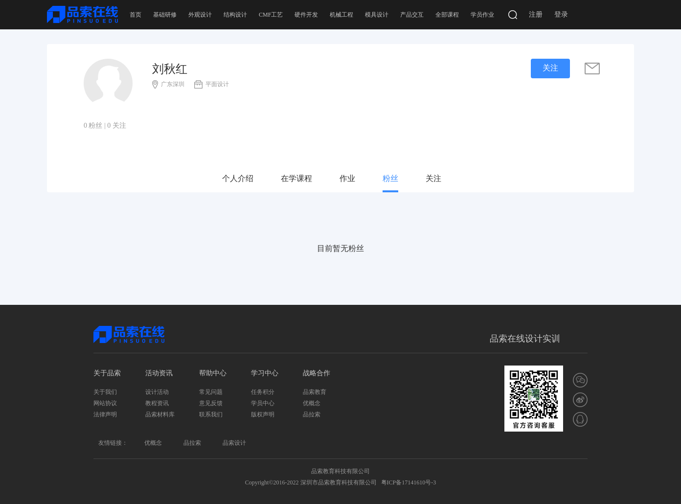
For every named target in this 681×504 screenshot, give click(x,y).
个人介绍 (237, 178)
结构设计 (235, 14)
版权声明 (262, 414)
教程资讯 (157, 403)
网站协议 (105, 403)
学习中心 (264, 373)
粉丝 (390, 178)
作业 (347, 178)
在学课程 (296, 178)
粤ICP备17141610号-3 (408, 482)
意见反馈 (211, 403)
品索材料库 (160, 414)
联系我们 (211, 414)
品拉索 (311, 414)
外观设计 (200, 14)
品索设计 (234, 442)
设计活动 (157, 392)
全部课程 (447, 14)
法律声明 (105, 414)
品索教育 (314, 392)
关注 (433, 178)
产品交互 (412, 14)
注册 (536, 14)
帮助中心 (213, 373)
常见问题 (211, 392)
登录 (561, 14)
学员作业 (482, 14)
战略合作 (316, 373)
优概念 (311, 403)
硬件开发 (306, 14)
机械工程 (341, 14)
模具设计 (376, 14)
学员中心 (262, 403)
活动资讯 (159, 373)
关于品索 (107, 373)
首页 (135, 14)
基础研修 (165, 14)
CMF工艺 (271, 14)
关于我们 (105, 392)
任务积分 (262, 392)
